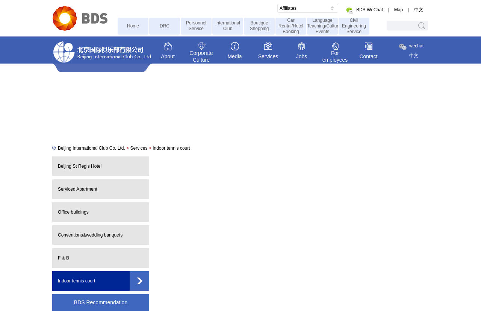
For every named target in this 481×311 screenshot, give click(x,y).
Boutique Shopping (259, 25)
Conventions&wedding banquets (90, 235)
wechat (416, 46)
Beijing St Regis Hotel (79, 166)
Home (133, 26)
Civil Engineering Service (354, 26)
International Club (227, 25)
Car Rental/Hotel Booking (290, 26)
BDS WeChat (369, 9)
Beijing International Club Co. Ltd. (91, 148)
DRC (164, 26)
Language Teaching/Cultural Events (322, 26)
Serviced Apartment (77, 189)
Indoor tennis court (171, 148)
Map (398, 9)
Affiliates (288, 8)
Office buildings (73, 212)
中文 (418, 9)
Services (138, 148)
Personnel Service (196, 25)
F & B (63, 258)
